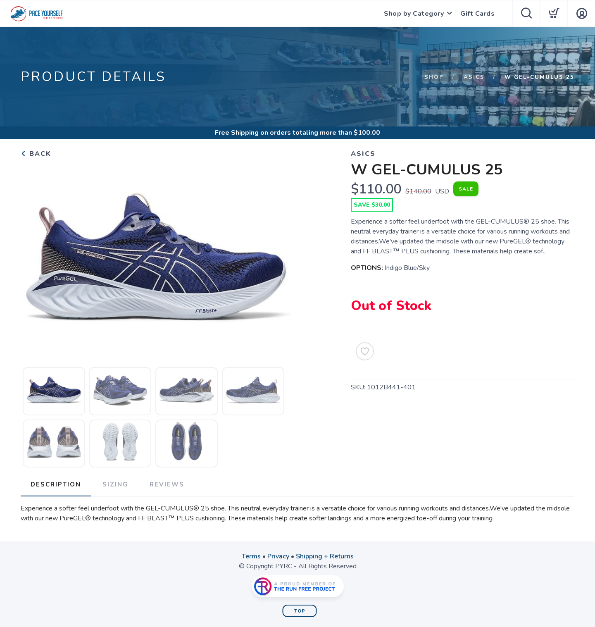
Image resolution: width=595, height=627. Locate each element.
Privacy (278, 556)
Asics (474, 77)
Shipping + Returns (325, 556)
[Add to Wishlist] (365, 351)
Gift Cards (477, 13)
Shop (434, 77)
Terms (251, 556)
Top (299, 611)
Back (36, 153)
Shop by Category (414, 13)
